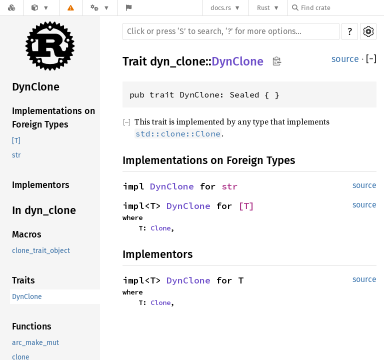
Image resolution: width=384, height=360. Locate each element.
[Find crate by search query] (342, 8)
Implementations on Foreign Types (53, 118)
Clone (160, 228)
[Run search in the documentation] (231, 31)
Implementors (41, 185)
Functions (32, 326)
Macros (27, 234)
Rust (263, 8)
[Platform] (100, 8)
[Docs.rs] (11, 8)
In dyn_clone (44, 210)
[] (371, 59)
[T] (16, 140)
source (345, 59)
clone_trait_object (41, 250)
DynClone (36, 87)
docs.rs (220, 8)
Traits (23, 280)
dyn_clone (178, 61)
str (16, 155)
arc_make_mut (35, 342)
